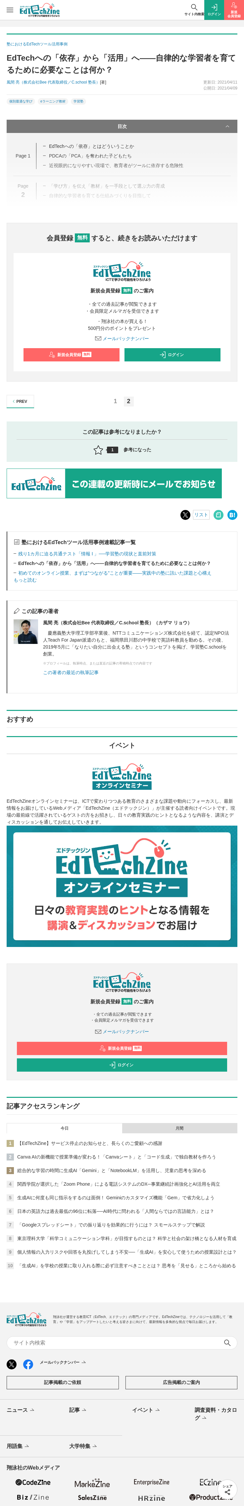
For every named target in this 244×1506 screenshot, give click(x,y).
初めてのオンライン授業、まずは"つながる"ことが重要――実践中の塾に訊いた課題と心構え (115, 573)
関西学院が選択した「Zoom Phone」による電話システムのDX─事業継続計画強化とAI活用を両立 (118, 1184)
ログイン (171, 354)
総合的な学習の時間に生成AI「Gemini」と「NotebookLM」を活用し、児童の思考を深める (111, 1170)
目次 (174, 126)
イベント (146, 1410)
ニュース (21, 1410)
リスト (201, 514)
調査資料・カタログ (216, 1414)
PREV (19, 401)
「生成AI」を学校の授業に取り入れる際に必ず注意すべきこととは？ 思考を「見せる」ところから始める (126, 1265)
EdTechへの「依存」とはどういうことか (91, 146)
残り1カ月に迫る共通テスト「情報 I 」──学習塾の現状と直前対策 (87, 553)
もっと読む (25, 580)
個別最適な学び (20, 101)
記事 (78, 1410)
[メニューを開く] (10, 10)
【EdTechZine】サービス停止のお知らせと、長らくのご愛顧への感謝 (89, 1143)
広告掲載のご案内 (181, 1382)
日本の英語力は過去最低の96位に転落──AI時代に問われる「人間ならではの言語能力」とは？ (115, 1211)
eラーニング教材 (53, 101)
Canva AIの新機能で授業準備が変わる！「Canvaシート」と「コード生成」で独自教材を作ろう (116, 1157)
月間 (179, 1128)
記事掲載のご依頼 (62, 1382)
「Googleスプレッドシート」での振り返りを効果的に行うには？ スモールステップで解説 (111, 1224)
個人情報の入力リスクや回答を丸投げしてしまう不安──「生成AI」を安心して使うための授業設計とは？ (127, 1252)
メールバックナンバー (122, 338)
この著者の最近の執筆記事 (71, 672)
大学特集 (83, 1446)
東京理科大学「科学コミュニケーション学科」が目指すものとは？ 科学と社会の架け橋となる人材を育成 (126, 1238)
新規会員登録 (70, 354)
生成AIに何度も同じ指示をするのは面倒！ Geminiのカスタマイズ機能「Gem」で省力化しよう (116, 1197)
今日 (65, 1128)
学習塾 (78, 101)
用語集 (18, 1446)
